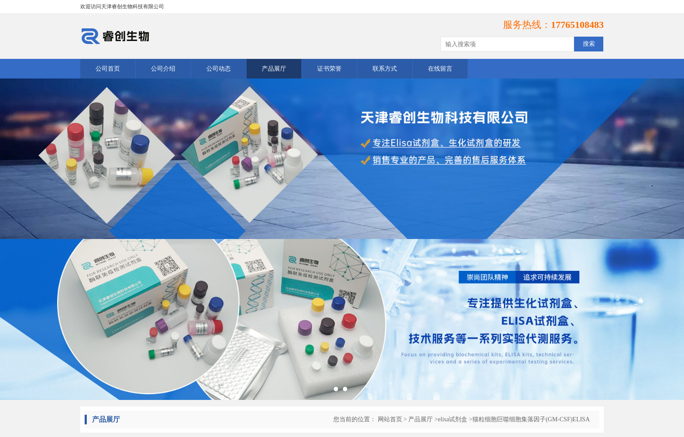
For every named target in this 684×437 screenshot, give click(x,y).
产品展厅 (274, 68)
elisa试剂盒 (453, 419)
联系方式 (385, 68)
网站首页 (390, 419)
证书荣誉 (329, 68)
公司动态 (218, 68)
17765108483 (577, 24)
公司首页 (108, 68)
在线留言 (440, 68)
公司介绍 (163, 68)
